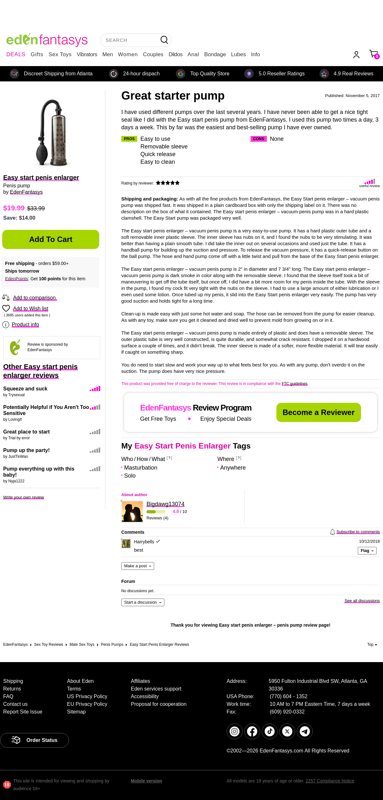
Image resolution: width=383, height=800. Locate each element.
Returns (12, 688)
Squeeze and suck (25, 388)
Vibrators (87, 54)
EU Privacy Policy (87, 704)
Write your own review (23, 497)
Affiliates (140, 681)
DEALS (16, 54)
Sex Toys (60, 54)
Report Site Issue (22, 711)
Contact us (15, 704)
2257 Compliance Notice (329, 780)
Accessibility (145, 696)
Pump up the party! (26, 450)
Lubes (238, 54)
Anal (193, 54)
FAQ (8, 696)
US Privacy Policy (87, 696)
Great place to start (26, 431)
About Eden (80, 681)
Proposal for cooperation (158, 704)
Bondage (215, 54)
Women (128, 54)
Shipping (13, 681)
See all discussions (362, 600)
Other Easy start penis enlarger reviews (40, 371)
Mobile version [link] (146, 780)
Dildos (175, 54)
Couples (153, 54)
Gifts (37, 54)
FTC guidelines (295, 383)
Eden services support (156, 688)
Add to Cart (50, 239)
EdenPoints (16, 278)
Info (255, 54)
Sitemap (76, 711)
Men (107, 54)
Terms (74, 688)
